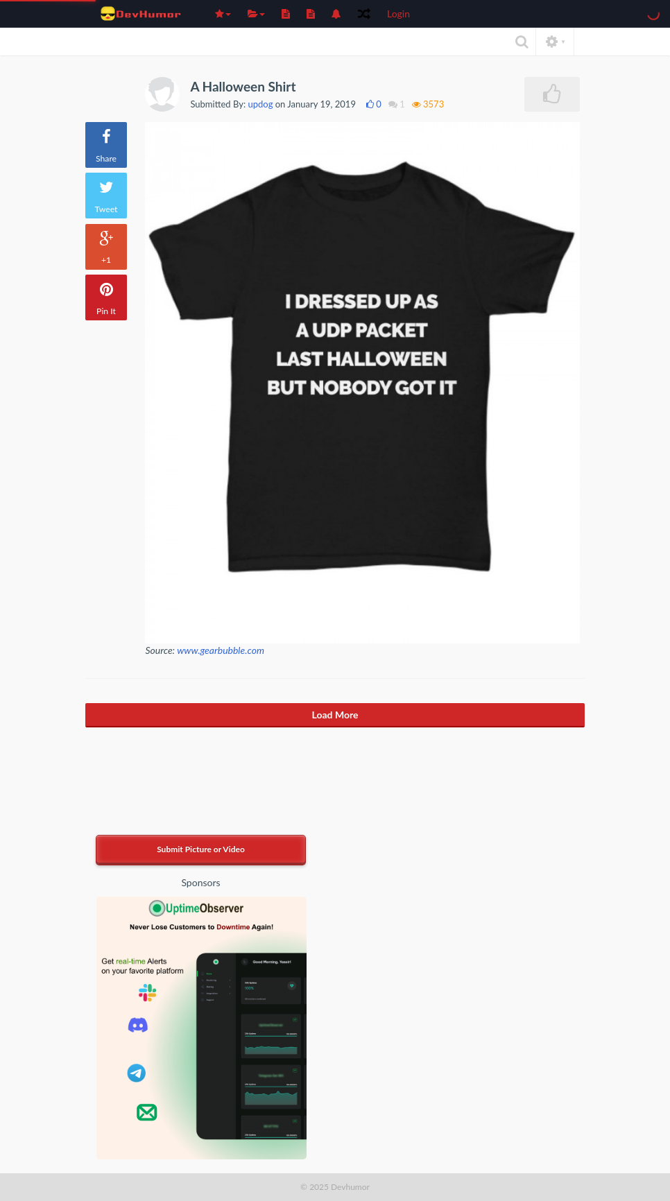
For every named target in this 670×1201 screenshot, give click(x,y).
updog (260, 104)
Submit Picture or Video (201, 849)
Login (398, 13)
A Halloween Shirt (242, 86)
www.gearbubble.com (220, 650)
